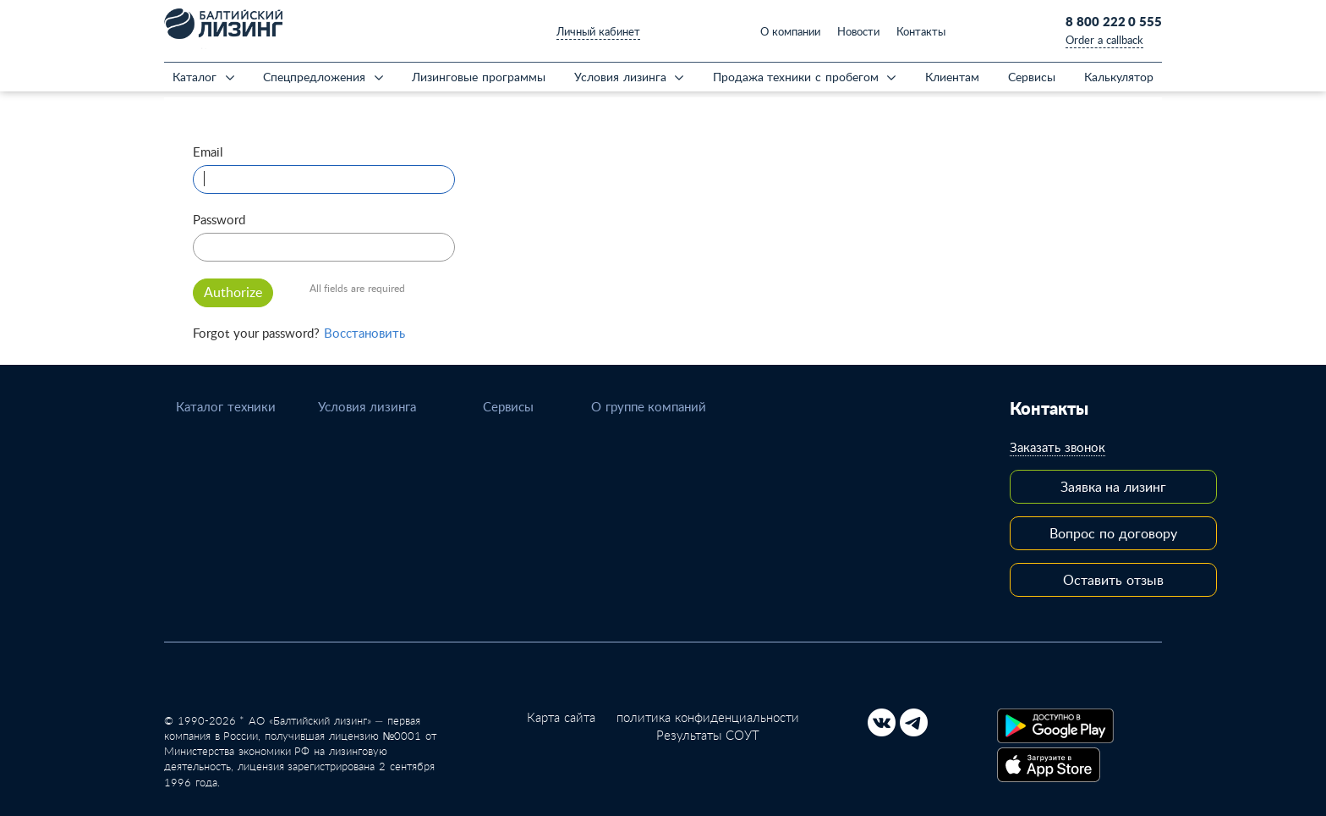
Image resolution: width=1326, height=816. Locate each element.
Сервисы (508, 406)
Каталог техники (226, 406)
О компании (790, 31)
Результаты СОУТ (707, 734)
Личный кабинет (598, 31)
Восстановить (364, 332)
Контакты (920, 31)
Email (208, 151)
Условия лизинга (367, 406)
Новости (858, 31)
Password (219, 219)
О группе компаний (648, 406)
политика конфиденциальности (707, 716)
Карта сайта (561, 716)
